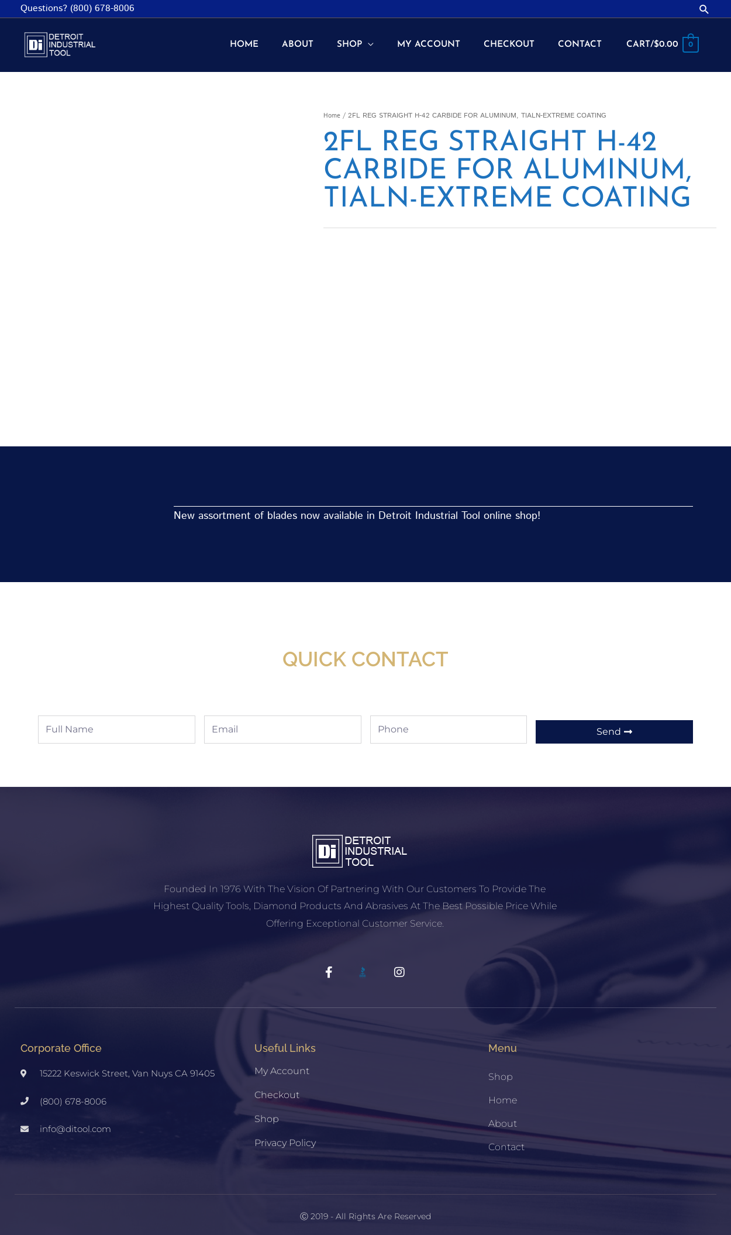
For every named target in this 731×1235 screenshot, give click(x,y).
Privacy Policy (285, 1134)
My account (281, 1062)
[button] (704, 9)
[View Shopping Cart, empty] (661, 41)
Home (332, 107)
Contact (506, 1138)
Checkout (276, 1086)
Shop (266, 1110)
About (502, 1114)
